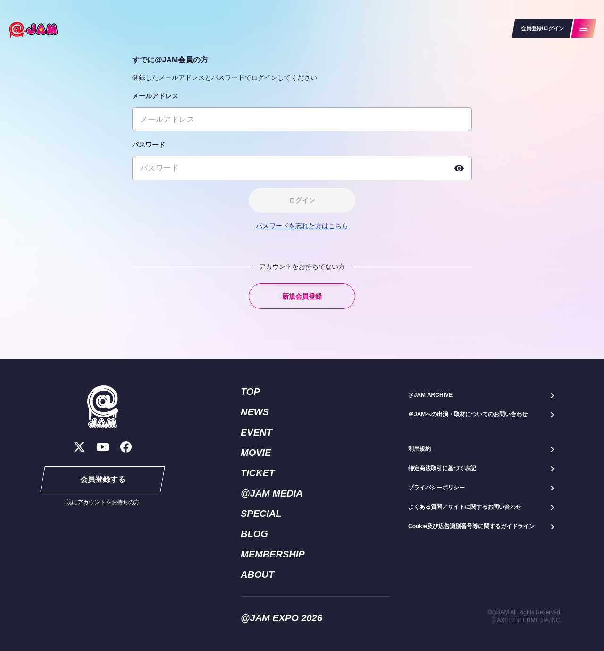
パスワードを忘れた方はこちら (302, 226)
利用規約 (419, 448)
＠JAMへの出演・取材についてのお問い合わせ (468, 414)
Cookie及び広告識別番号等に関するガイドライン (471, 526)
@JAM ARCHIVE (430, 395)
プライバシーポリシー (436, 487)
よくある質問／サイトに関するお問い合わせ (464, 507)
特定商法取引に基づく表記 (442, 468)
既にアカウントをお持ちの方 (103, 502)
